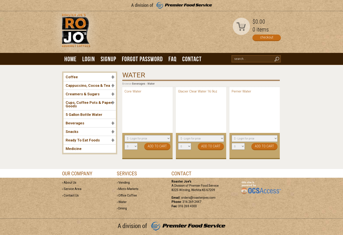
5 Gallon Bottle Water (84, 114)
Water (151, 83)
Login (88, 59)
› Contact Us (70, 195)
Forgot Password (142, 59)
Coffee (90, 77)
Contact (192, 59)
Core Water (132, 91)
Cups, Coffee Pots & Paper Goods (90, 104)
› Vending (123, 182)
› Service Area (71, 189)
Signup (108, 59)
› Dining (122, 208)
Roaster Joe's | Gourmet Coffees (75, 34)
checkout (266, 37)
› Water (122, 202)
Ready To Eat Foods (90, 140)
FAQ (172, 59)
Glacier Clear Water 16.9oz (197, 91)
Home (70, 59)
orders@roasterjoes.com (198, 197)
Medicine (74, 148)
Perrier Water (241, 91)
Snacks (90, 131)
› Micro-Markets (127, 189)
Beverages (90, 123)
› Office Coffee (127, 195)
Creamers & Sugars (90, 94)
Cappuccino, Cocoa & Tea (90, 85)
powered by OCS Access (260, 188)
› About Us (69, 182)
